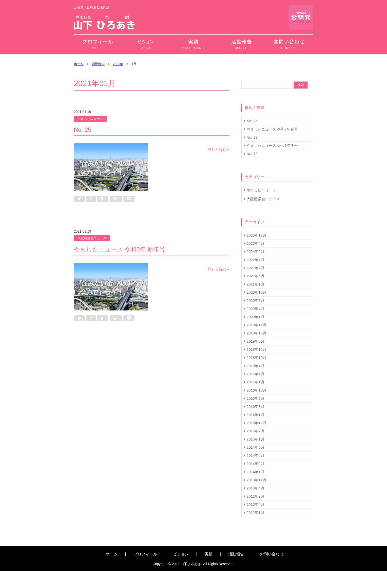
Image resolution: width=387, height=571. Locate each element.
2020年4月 (255, 309)
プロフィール (145, 554)
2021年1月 (255, 284)
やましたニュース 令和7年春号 (272, 129)
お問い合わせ (272, 554)
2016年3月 (255, 406)
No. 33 (252, 137)
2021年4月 (255, 276)
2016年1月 (255, 415)
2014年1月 (255, 472)
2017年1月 (255, 382)
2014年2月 (255, 463)
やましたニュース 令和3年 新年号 (119, 249)
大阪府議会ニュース (91, 238)
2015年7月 (255, 431)
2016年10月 (256, 390)
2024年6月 (255, 251)
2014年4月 (255, 455)
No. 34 (252, 121)
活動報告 (236, 554)
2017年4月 (255, 374)
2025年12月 (256, 235)
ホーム (112, 554)
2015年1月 (255, 439)
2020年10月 (256, 292)
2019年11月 (256, 325)
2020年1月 (255, 317)
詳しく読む (217, 149)
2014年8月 (255, 447)
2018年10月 (256, 357)
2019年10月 (256, 333)
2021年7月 (255, 268)
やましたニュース (90, 118)
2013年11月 (256, 480)
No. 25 (82, 129)
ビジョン (181, 554)
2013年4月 (255, 488)
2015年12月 (256, 423)
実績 (209, 554)
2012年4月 (255, 504)
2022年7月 (255, 260)
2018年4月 (255, 366)
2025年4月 (255, 243)
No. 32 (252, 154)
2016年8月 (255, 398)
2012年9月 (255, 496)
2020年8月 (255, 300)
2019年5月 (255, 341)
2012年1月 (255, 512)
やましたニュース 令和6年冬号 (272, 145)
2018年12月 (256, 349)
